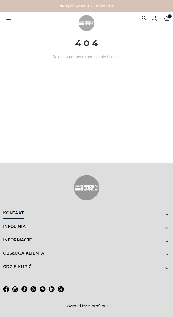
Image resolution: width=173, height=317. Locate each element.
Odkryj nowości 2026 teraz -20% (85, 6)
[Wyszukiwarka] (144, 18)
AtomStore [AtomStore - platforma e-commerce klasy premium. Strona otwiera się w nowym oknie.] (98, 306)
